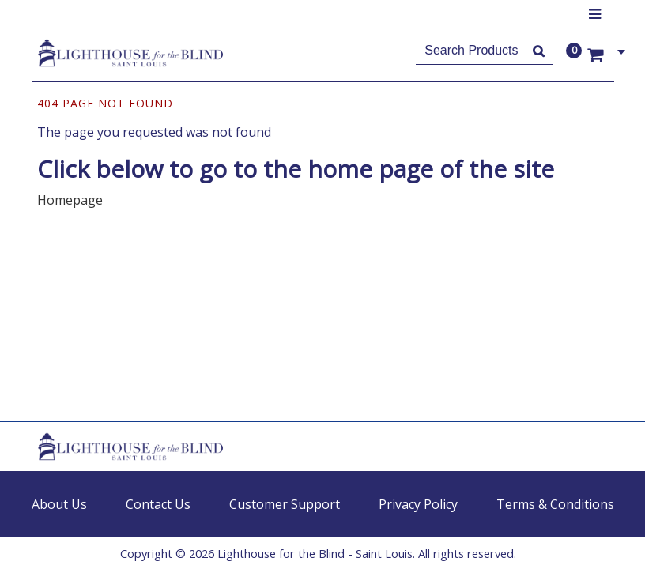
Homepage (70, 200)
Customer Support (284, 504)
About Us (59, 504)
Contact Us (158, 504)
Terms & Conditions (555, 504)
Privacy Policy (418, 504)
